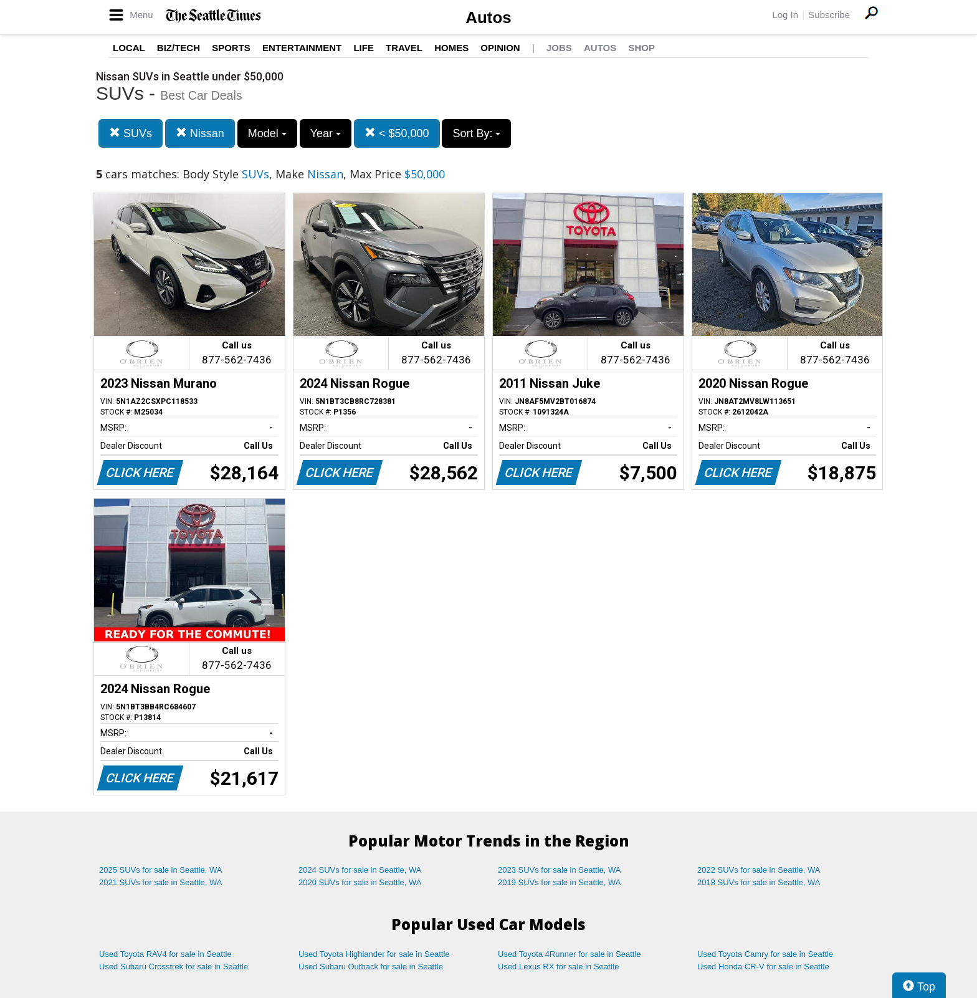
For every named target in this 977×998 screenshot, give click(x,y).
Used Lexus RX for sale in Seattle (558, 966)
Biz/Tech (178, 47)
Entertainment (301, 47)
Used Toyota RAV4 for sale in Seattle (165, 954)
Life (363, 47)
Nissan (200, 133)
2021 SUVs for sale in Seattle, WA (160, 882)
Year (325, 133)
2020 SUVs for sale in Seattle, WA (360, 882)
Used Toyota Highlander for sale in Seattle (374, 954)
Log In (785, 14)
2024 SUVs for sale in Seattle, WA (360, 870)
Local (129, 47)
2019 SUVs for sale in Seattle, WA (559, 882)
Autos (488, 17)
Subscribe (829, 14)
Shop (641, 47)
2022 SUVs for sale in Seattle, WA (759, 870)
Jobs (559, 47)
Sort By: (476, 133)
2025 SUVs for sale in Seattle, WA (160, 870)
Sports (231, 47)
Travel (404, 47)
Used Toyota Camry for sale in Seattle (765, 954)
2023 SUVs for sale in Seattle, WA (559, 870)
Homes (451, 47)
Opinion (500, 47)
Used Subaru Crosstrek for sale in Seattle (173, 966)
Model (267, 133)
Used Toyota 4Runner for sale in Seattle (569, 954)
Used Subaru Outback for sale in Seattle (370, 966)
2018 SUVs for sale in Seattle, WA (759, 882)
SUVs (130, 133)
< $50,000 (397, 133)
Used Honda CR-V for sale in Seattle (763, 966)
